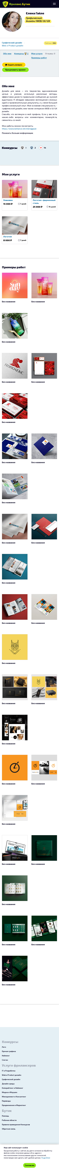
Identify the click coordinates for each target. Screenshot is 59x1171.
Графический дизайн (12, 42)
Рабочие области (9, 1120)
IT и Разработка (8, 1071)
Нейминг (6, 1055)
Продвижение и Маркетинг (14, 1105)
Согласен (29, 1165)
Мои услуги (36, 53)
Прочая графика (9, 1051)
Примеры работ (39, 57)
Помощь (5, 1116)
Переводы (6, 1101)
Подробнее (45, 1158)
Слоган (5, 1060)
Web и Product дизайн (12, 45)
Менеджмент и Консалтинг (14, 1096)
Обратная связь (8, 1129)
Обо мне (7, 53)
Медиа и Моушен (9, 1092)
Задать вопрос (13, 64)
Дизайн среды (8, 1084)
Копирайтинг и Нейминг (12, 1088)
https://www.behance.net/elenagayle (19, 128)
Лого (4, 1047)
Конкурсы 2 (21, 53)
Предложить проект (15, 69)
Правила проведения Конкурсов (16, 1124)
